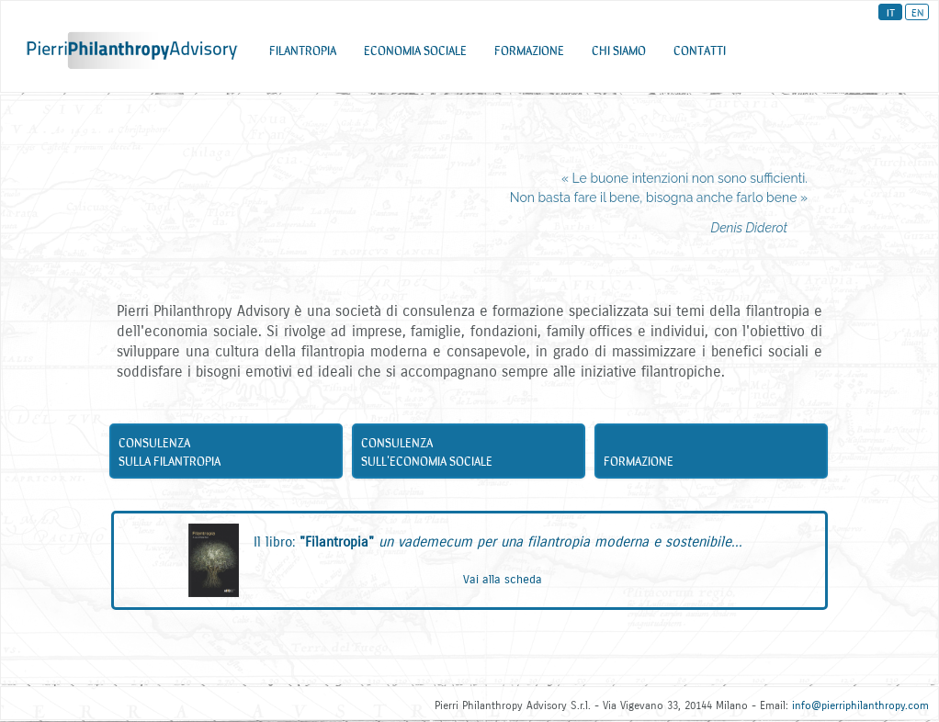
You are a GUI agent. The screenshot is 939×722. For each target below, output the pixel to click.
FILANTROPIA (302, 54)
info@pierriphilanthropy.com (860, 705)
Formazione (715, 464)
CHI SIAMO (619, 54)
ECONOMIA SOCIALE (415, 54)
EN (917, 12)
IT (891, 12)
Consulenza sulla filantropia (230, 455)
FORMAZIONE (529, 54)
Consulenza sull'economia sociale (472, 455)
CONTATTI (699, 54)
